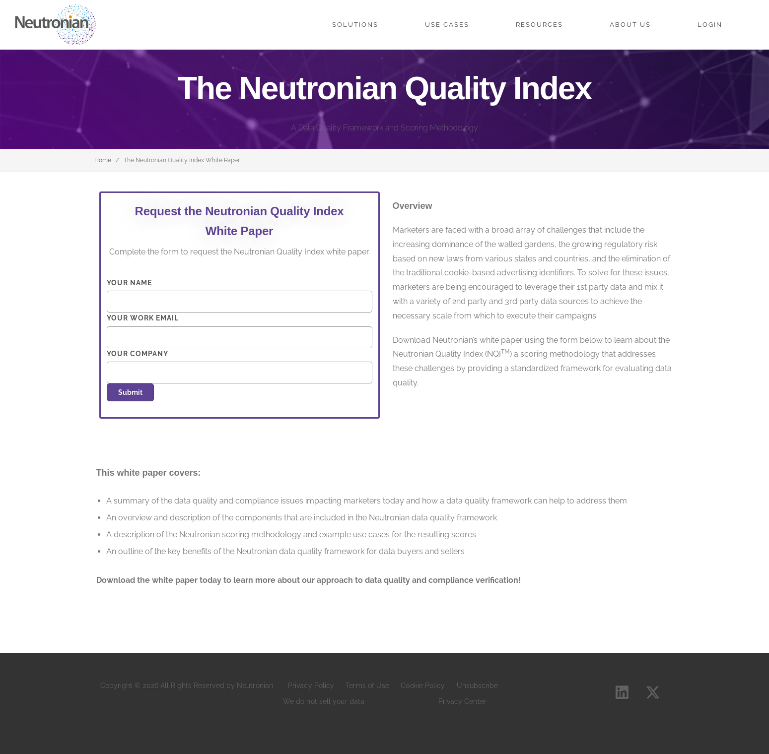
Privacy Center (462, 701)
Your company (239, 366)
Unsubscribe (477, 686)
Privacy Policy (311, 686)
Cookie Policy (423, 686)
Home (102, 160)
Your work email (239, 331)
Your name (239, 296)
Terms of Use (367, 686)
